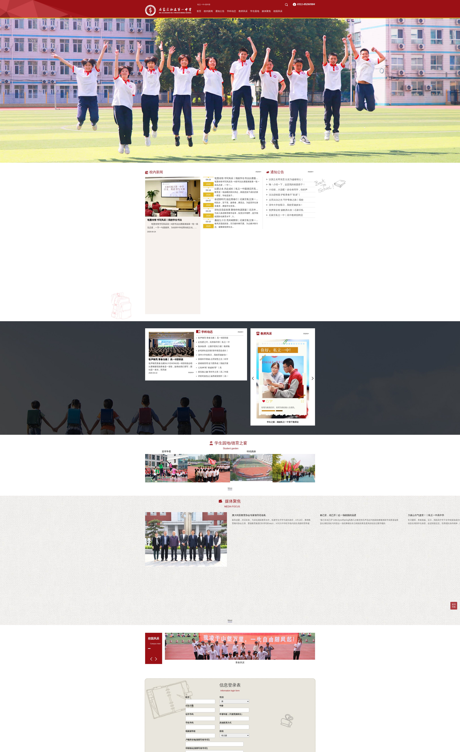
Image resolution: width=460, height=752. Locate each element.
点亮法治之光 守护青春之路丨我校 (285, 200)
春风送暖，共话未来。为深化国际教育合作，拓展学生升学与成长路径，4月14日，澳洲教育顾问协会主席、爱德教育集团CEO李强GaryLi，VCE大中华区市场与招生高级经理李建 (271, 521)
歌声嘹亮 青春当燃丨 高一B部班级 (166, 359)
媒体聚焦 (266, 11)
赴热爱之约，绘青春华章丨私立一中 (213, 342)
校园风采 (277, 11)
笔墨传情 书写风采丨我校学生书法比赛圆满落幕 (236, 178)
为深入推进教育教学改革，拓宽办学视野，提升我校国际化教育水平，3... (236, 215)
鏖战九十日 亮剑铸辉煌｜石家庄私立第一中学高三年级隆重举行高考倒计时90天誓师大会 (236, 220)
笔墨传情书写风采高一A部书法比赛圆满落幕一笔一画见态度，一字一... (236, 183)
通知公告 (219, 11)
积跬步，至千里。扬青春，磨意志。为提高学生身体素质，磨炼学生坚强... (236, 204)
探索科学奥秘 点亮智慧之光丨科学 (212, 359)
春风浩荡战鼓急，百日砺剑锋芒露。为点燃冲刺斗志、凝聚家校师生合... (236, 225)
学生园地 (254, 11)
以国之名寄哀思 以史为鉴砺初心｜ (285, 179)
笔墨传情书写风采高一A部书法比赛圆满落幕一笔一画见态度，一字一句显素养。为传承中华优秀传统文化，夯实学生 (172, 226)
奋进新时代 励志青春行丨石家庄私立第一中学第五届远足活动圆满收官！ (236, 199)
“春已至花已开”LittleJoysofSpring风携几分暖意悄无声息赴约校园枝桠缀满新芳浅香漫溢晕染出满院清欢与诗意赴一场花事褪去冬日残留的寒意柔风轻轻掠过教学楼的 (359, 521)
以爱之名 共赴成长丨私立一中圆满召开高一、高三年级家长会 (235, 189)
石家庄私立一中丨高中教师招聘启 (284, 215)
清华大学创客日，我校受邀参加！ (284, 205)
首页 (199, 11)
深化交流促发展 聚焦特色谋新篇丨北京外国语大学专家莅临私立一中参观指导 (236, 210)
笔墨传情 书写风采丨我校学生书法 (164, 220)
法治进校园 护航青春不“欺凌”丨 (283, 194)
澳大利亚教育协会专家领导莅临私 (249, 515)
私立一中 (200, 5)
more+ (258, 172)
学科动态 (231, 11)
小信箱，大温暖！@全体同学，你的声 (287, 189)
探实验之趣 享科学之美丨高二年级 (212, 372)
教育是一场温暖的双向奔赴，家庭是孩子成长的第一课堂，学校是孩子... (236, 194)
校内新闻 (208, 11)
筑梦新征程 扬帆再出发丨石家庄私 (285, 210)
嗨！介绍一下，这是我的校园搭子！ (285, 184)
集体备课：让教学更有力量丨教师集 (213, 346)
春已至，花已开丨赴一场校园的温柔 (338, 515)
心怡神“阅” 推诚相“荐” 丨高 (209, 367)
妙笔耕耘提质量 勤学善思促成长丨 (212, 350)
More (230, 488)
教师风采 (243, 11)
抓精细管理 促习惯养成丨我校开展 (212, 363)
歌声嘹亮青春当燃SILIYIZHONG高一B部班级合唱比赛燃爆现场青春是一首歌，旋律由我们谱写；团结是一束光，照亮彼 (170, 366)
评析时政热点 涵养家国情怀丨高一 (212, 376)
